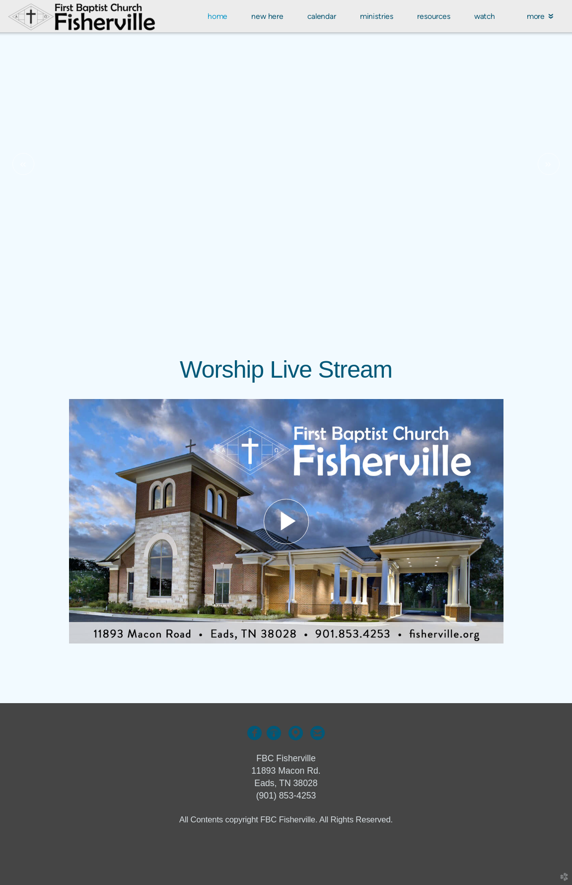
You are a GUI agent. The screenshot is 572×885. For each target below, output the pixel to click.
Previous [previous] (23, 164)
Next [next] (549, 164)
